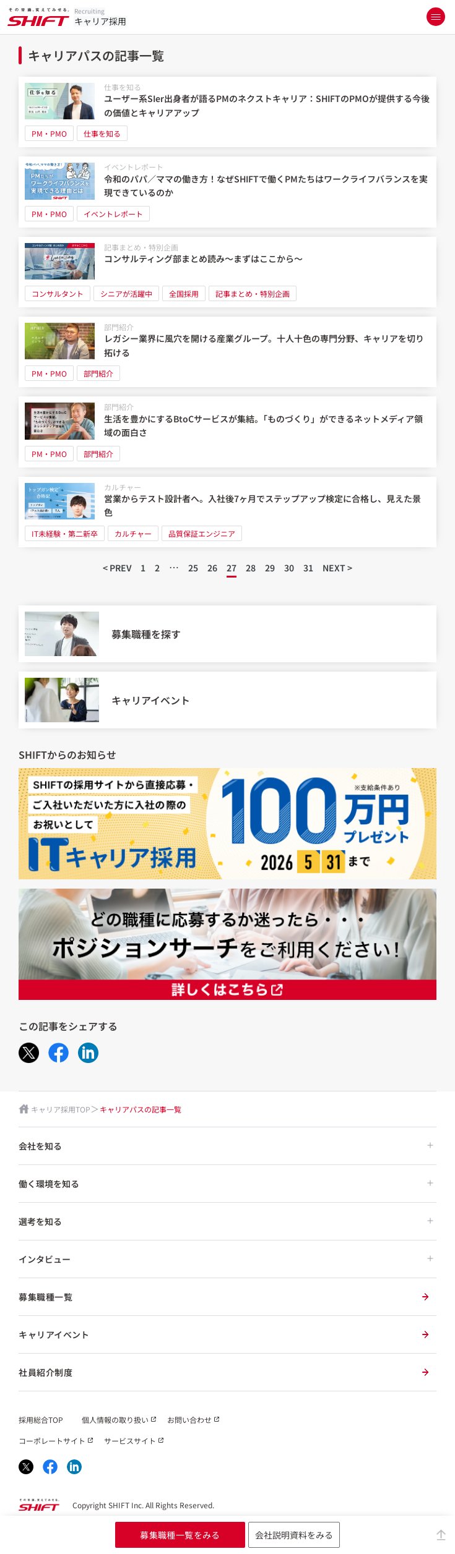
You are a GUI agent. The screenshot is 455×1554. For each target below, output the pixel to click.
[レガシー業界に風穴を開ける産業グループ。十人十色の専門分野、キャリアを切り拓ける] (227, 352)
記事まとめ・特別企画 (141, 247)
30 (289, 567)
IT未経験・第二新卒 (65, 533)
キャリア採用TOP (60, 1109)
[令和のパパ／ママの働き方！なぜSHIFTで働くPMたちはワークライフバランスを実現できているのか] (227, 191)
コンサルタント (58, 293)
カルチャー (122, 487)
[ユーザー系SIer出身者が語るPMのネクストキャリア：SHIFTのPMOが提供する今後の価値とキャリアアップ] (227, 112)
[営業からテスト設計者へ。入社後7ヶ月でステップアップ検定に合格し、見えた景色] (227, 512)
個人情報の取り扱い (115, 1419)
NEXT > (337, 567)
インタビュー (226, 1259)
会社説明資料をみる (294, 1535)
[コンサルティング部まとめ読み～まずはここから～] (227, 272)
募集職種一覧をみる (180, 1535)
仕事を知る (122, 87)
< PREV (117, 567)
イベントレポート (133, 166)
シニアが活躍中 (126, 293)
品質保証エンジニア (201, 533)
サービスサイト (130, 1440)
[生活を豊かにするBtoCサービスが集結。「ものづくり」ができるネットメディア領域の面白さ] (227, 431)
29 (270, 567)
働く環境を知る (226, 1183)
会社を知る (226, 1146)
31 (308, 567)
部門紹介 (119, 327)
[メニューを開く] (436, 16)
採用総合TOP (41, 1419)
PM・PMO (49, 133)
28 (251, 567)
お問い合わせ (189, 1419)
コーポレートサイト (52, 1440)
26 (212, 567)
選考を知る (226, 1221)
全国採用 (184, 293)
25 (193, 567)
